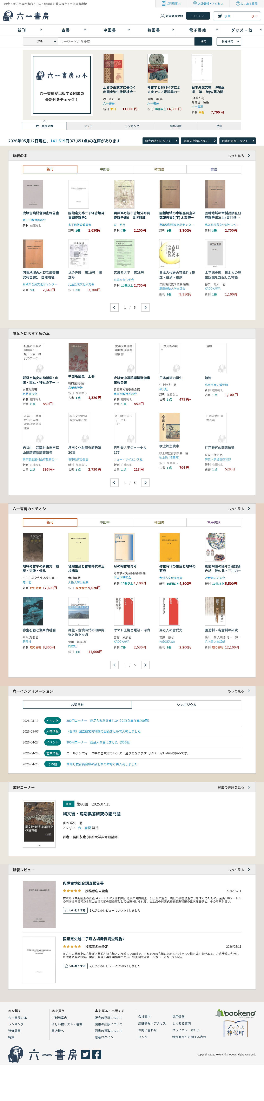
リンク (142, 1037)
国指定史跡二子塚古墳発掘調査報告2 (94, 938)
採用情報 (178, 1016)
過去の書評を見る (231, 787)
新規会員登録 (174, 16)
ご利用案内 (173, 3)
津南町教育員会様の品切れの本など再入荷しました (102, 764)
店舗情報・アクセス (210, 3)
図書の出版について (197, 141)
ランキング (16, 1024)
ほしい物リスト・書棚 (67, 1024)
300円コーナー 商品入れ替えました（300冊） (99, 742)
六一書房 (109, 103)
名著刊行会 (30, 394)
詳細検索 (227, 41)
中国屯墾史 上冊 (81, 376)
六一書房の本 (17, 1017)
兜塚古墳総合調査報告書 (83, 883)
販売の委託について (158, 141)
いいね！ (74, 910)
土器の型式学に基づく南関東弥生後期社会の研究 (119, 92)
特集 (11, 1037)
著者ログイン (104, 1037)
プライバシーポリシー (187, 1030)
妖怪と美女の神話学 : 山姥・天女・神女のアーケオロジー (41, 382)
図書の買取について (235, 141)
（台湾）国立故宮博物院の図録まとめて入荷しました (103, 731)
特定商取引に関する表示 (189, 1037)
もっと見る (236, 155)
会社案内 (144, 1016)
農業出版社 (75, 388)
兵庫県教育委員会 (125, 394)
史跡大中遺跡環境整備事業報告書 (132, 380)
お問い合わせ (147, 1030)
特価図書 (14, 1030)
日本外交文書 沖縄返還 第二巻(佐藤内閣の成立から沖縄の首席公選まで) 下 (209, 94)
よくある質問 (249, 3)
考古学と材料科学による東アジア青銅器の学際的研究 (163, 92)
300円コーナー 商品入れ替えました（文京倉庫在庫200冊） (108, 720)
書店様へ (58, 1030)
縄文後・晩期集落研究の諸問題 (92, 814)
